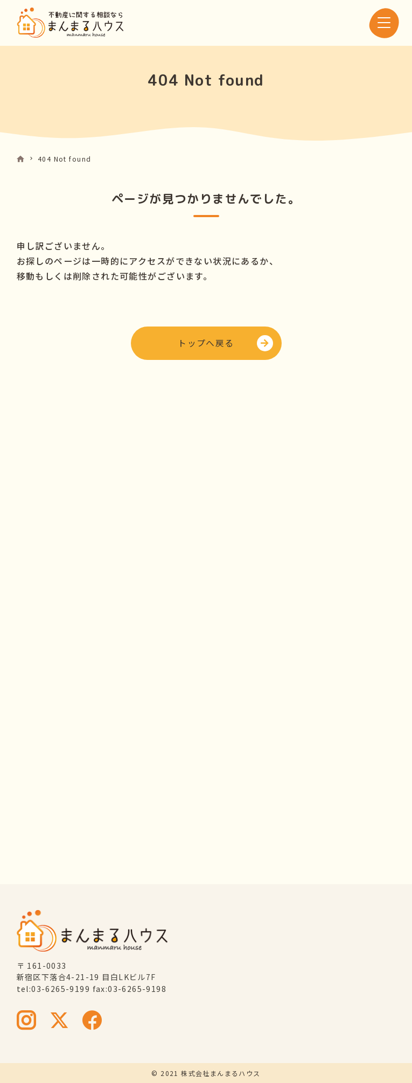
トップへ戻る (206, 343)
